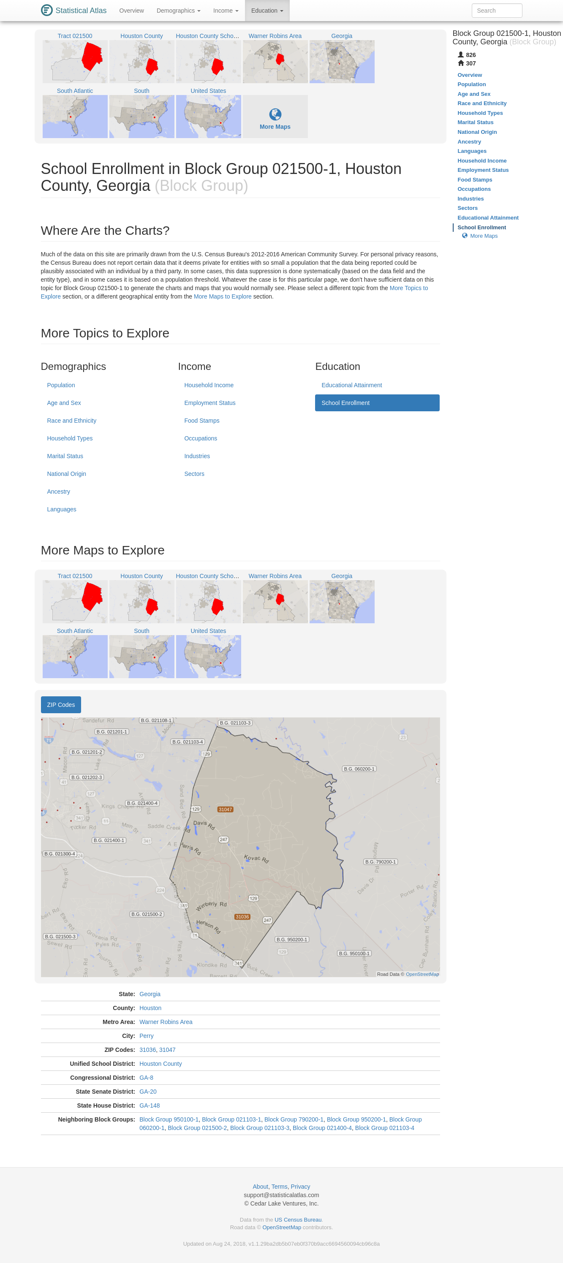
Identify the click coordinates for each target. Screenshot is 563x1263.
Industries (197, 456)
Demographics (179, 10)
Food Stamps (201, 420)
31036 (147, 1049)
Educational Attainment (351, 385)
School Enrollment (345, 402)
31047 (167, 1049)
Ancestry (58, 491)
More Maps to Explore (223, 296)
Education (267, 10)
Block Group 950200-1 (356, 1119)
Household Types (70, 438)
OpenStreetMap (281, 1227)
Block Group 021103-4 (384, 1127)
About (261, 1186)
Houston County (160, 1063)
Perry (146, 1035)
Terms (280, 1186)
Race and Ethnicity (72, 420)
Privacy (300, 1186)
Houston (150, 1008)
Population (61, 385)
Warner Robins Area (166, 1022)
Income (226, 10)
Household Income (209, 385)
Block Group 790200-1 (294, 1119)
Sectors (194, 473)
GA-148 (149, 1105)
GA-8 (146, 1077)
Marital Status (65, 456)
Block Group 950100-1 (169, 1119)
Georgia (149, 994)
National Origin (67, 473)
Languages (61, 509)
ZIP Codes (61, 704)
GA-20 (147, 1091)
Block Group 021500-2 (197, 1127)
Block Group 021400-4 (322, 1127)
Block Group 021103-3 (259, 1127)
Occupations (200, 438)
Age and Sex (64, 402)
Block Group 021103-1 (231, 1119)
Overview (132, 10)
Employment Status (209, 402)
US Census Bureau (298, 1220)
